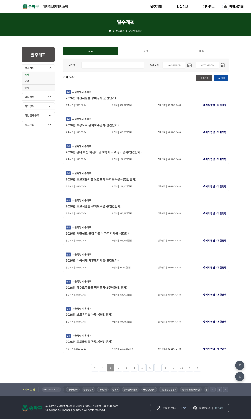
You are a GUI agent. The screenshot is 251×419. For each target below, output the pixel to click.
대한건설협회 (153, 389)
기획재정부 (77, 389)
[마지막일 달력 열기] (222, 65)
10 (181, 367)
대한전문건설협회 (173, 389)
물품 (27, 87)
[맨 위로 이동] (239, 365)
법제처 (120, 389)
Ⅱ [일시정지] (219, 389)
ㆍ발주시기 (153, 65)
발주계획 (156, 6)
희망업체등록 (235, 6)
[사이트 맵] (225, 6)
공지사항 (29, 125)
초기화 (206, 77)
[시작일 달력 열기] (189, 65)
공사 (27, 74)
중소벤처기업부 (135, 389)
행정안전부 (93, 389)
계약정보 (208, 6)
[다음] (225, 389)
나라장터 (107, 389)
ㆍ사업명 (71, 65)
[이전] (213, 389)
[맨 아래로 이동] (239, 376)
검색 (223, 77)
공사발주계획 (135, 31)
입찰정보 (182, 6)
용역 (27, 81)
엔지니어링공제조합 (195, 389)
